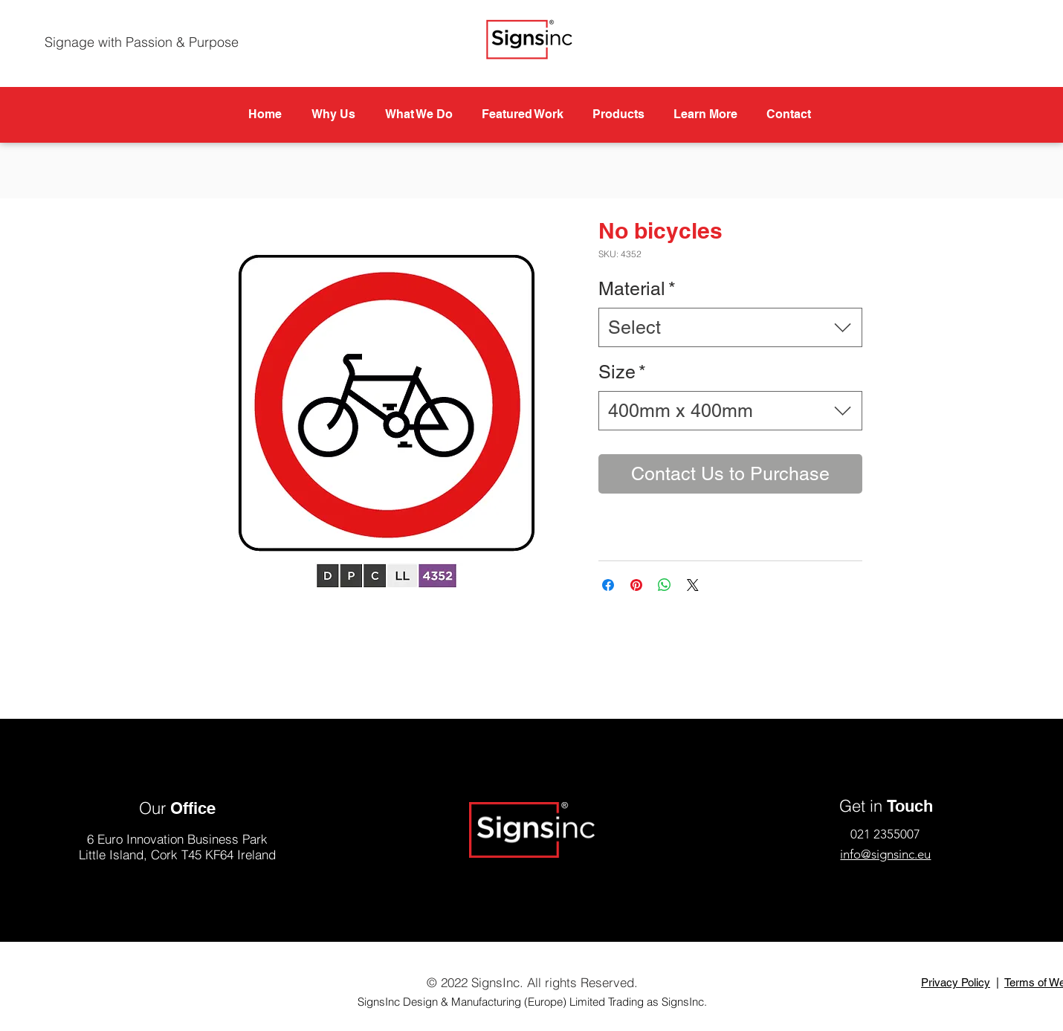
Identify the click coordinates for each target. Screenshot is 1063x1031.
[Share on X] (693, 585)
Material (637, 289)
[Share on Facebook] (608, 585)
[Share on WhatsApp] (664, 585)
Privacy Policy (955, 982)
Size (622, 372)
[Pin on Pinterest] (636, 585)
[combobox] (730, 327)
